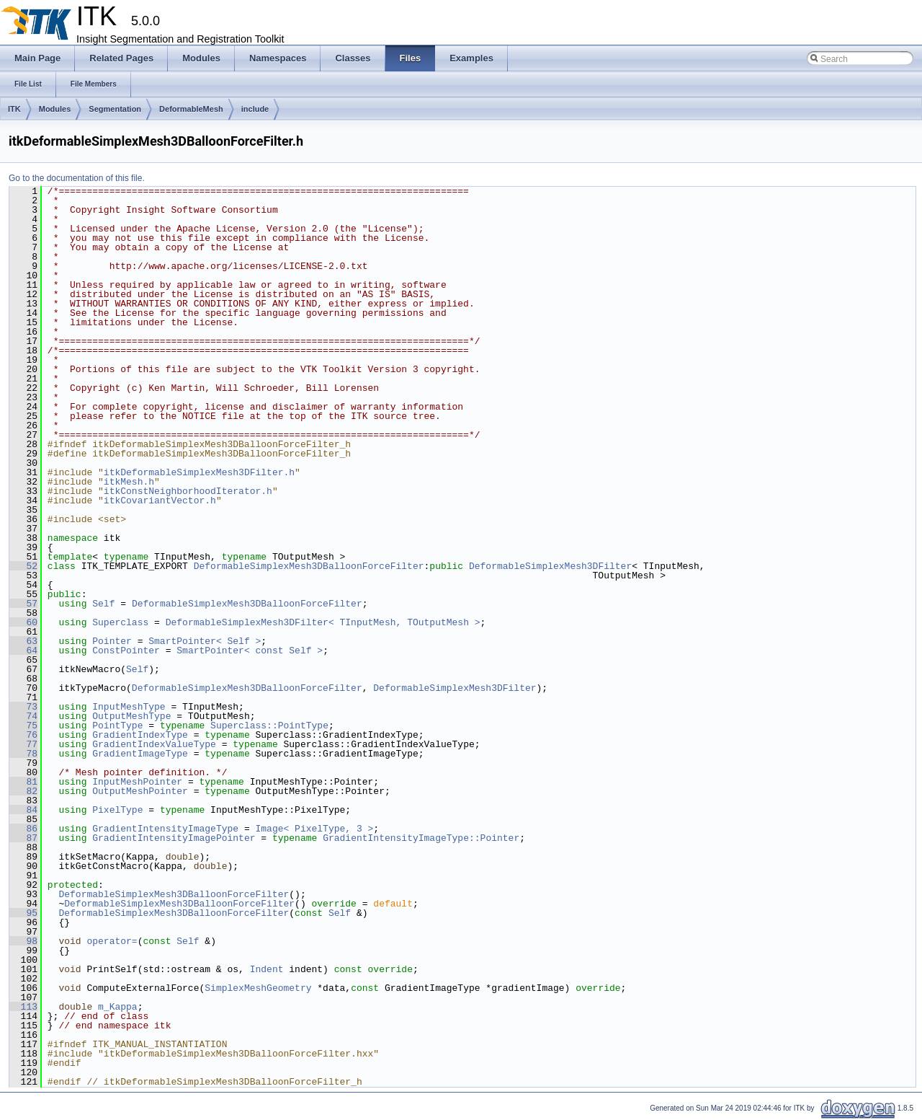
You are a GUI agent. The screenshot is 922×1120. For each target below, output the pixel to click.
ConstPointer (126, 650)
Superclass (120, 622)
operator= (111, 941)
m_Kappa (118, 1006)
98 (23, 941)
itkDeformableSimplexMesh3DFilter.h (199, 472)
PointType (117, 725)
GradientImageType (140, 753)
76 (23, 734)
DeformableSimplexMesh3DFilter (550, 566)
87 (23, 838)
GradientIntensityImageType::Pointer (421, 838)
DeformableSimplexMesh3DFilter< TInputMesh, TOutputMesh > (323, 622)
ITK (14, 109)
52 (23, 566)
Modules (55, 109)
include (255, 109)
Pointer (112, 641)
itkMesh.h (129, 481)
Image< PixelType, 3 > (314, 828)
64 (23, 650)
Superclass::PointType (269, 725)
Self (103, 603)
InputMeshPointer (137, 781)
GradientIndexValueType (154, 744)
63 (23, 641)
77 (23, 744)
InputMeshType (128, 706)
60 (23, 622)
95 (23, 913)
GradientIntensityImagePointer (173, 838)
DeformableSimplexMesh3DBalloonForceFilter (309, 566)
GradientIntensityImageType (165, 828)
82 (23, 791)
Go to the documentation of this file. (77, 178)
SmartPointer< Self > (204, 641)
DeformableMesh (191, 109)
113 (23, 1006)
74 (23, 716)
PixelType (117, 809)
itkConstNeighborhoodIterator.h (188, 491)
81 (23, 781)
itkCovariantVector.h (160, 500)
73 (23, 706)
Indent (267, 969)
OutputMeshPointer (140, 791)
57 (23, 603)
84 (23, 809)
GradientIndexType (140, 734)
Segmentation (115, 109)
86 (23, 828)
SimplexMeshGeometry (258, 988)
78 (23, 753)
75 (23, 725)
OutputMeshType (131, 716)
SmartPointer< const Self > (249, 650)
